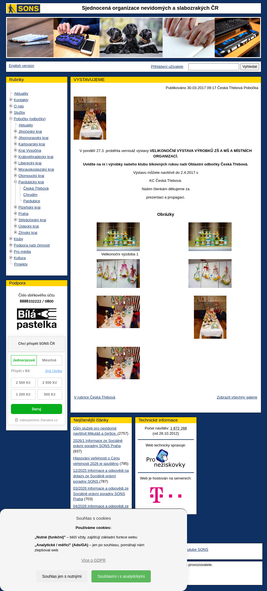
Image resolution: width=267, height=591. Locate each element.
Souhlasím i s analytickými (121, 576)
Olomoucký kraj (31, 176)
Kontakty (21, 100)
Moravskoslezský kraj (36, 169)
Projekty (21, 264)
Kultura (20, 258)
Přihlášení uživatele (167, 66)
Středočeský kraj (32, 220)
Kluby (18, 239)
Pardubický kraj (31, 182)
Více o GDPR (93, 560)
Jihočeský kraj (30, 131)
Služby (19, 112)
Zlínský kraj (27, 232)
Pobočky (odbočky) (30, 119)
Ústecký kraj (28, 226)
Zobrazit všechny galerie (237, 397)
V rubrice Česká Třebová (94, 397)
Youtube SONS (195, 549)
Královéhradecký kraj (35, 157)
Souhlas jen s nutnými (62, 576)
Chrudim (30, 194)
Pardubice (31, 201)
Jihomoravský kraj (33, 138)
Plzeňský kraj (29, 207)
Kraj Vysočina (29, 150)
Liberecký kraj (29, 163)
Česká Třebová (36, 188)
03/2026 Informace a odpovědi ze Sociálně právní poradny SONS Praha (101, 493)
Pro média (22, 251)
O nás (19, 106)
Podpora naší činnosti (32, 245)
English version (21, 65)
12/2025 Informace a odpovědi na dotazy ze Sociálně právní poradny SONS (101, 475)
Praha (23, 213)
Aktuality (21, 93)
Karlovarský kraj (31, 144)
